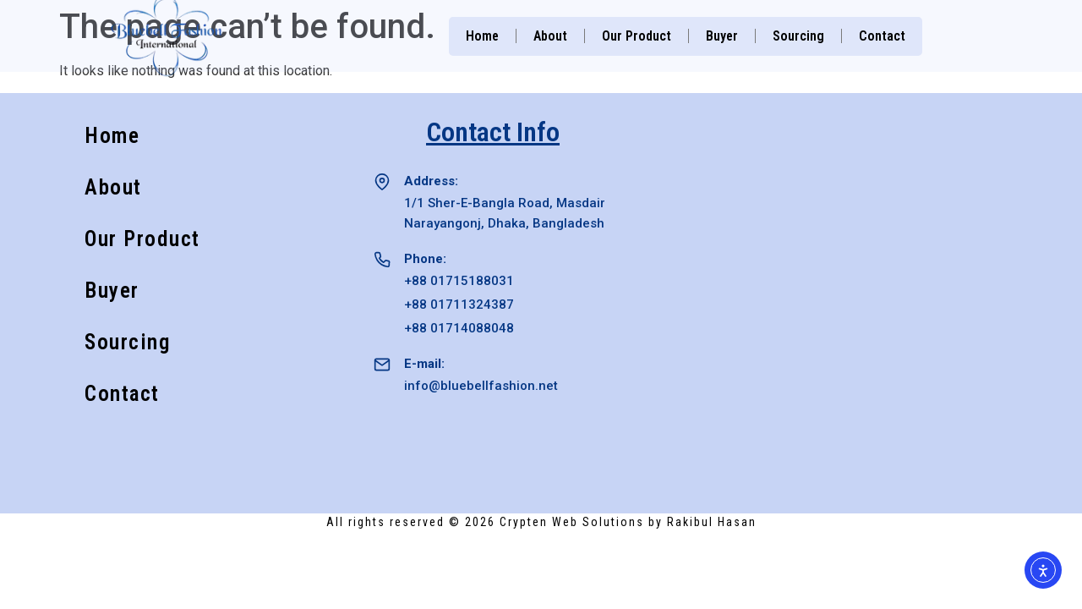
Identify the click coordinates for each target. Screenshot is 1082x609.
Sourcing (798, 36)
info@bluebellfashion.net (481, 385)
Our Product (636, 36)
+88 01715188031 (459, 280)
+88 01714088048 (459, 328)
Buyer (722, 36)
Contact (882, 36)
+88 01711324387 (459, 304)
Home (482, 36)
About (550, 36)
